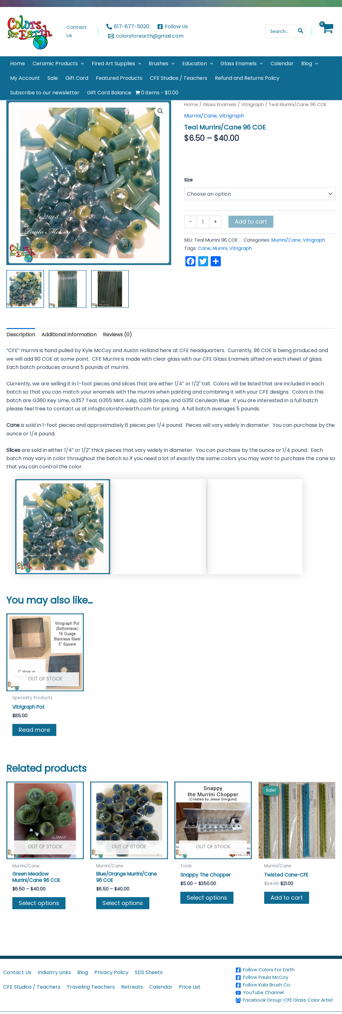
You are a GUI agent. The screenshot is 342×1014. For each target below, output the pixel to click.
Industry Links (54, 967)
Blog (82, 967)
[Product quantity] (202, 222)
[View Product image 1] (25, 289)
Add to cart (251, 221)
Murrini (220, 248)
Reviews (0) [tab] (117, 334)
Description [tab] (20, 334)
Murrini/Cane (200, 115)
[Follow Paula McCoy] (287, 972)
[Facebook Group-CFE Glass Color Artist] (287, 997)
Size (188, 180)
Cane (204, 248)
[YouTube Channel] (287, 988)
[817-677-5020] (128, 26)
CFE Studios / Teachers (31, 981)
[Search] (301, 31)
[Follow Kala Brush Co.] (287, 980)
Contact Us (17, 967)
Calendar (160, 981)
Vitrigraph (252, 104)
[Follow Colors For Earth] (287, 965)
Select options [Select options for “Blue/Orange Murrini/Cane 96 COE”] (123, 904)
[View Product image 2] (67, 289)
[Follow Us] (172, 26)
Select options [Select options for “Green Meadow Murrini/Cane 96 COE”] (39, 904)
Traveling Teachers (91, 981)
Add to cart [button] (286, 898)
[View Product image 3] (110, 289)
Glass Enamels (219, 104)
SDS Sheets (149, 967)
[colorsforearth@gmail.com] (146, 36)
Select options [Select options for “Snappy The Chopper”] (207, 898)
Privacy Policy (111, 967)
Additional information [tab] (68, 334)
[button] (81, 63)
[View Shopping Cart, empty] (327, 31)
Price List (190, 981)
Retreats (132, 981)
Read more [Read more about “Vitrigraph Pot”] (34, 730)
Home (191, 104)
